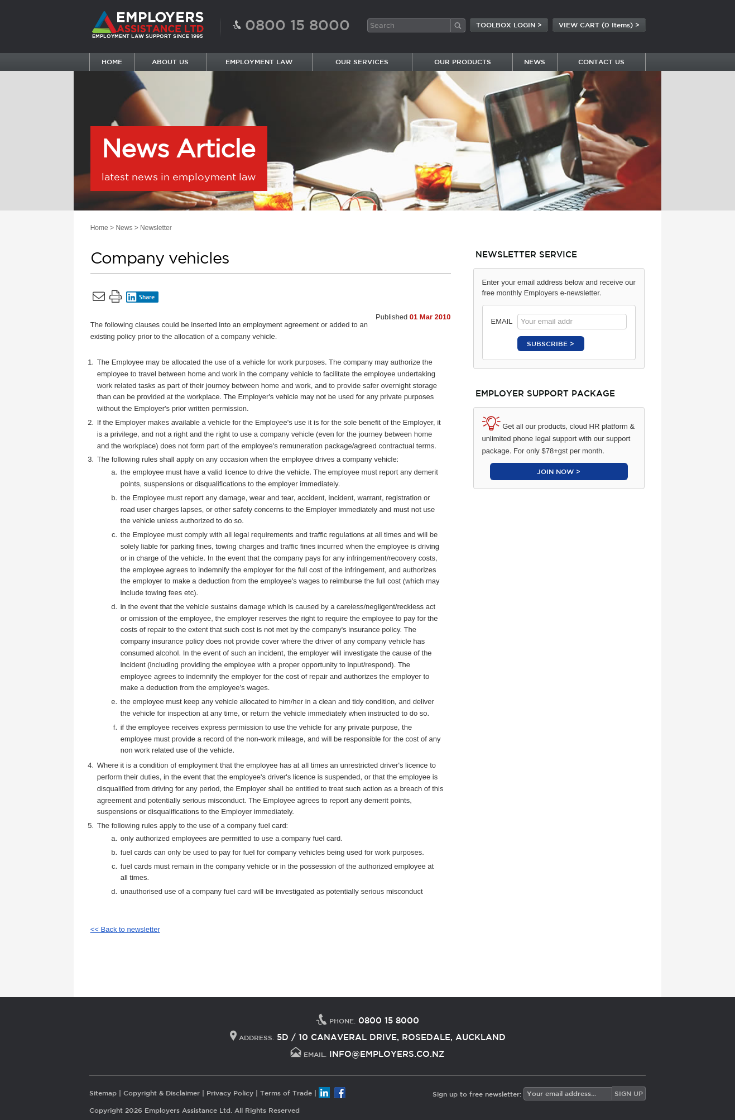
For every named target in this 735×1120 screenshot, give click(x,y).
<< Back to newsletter (125, 929)
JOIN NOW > (558, 471)
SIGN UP (628, 1093)
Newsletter (156, 228)
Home (99, 228)
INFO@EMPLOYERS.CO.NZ (387, 1054)
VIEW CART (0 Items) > (599, 24)
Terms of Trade (286, 1093)
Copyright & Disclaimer (161, 1093)
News (124, 228)
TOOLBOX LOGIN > (509, 24)
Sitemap (103, 1093)
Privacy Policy (229, 1093)
